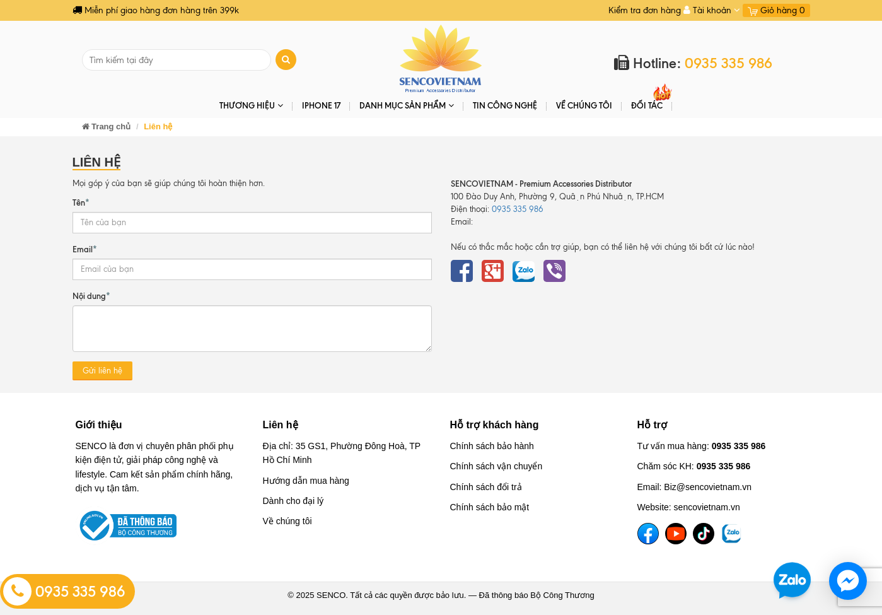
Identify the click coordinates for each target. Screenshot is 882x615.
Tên (81, 202)
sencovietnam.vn (707, 507)
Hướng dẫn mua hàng (306, 481)
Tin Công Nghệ (505, 105)
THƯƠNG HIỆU (251, 105)
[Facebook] (648, 533)
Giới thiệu (99, 424)
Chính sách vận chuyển (496, 466)
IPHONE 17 (321, 105)
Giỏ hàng (776, 10)
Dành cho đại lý (293, 501)
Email (85, 248)
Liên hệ (280, 424)
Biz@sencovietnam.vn (707, 487)
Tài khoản (711, 10)
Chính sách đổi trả (486, 487)
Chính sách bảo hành (492, 446)
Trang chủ (106, 126)
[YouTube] (676, 533)
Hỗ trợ (652, 424)
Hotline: (693, 63)
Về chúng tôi (584, 105)
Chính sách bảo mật (490, 507)
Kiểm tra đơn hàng (644, 10)
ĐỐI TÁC (647, 105)
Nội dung (91, 295)
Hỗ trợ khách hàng (494, 424)
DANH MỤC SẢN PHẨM (406, 105)
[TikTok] (703, 533)
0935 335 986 (64, 591)
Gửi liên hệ (102, 370)
